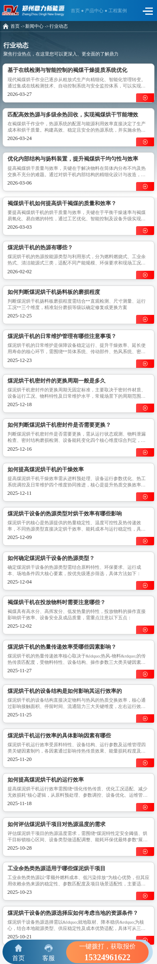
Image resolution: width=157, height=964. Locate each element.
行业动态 (58, 26)
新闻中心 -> (37, 26)
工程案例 (117, 10)
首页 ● (78, 10)
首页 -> (17, 26)
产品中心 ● (96, 10)
